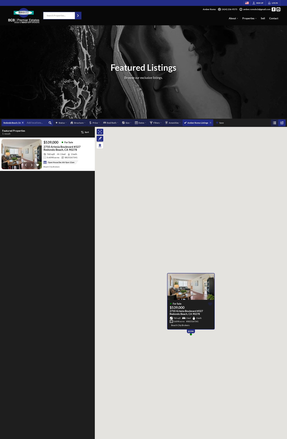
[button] (78, 15)
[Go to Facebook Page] (274, 9)
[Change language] (246, 3)
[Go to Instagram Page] (278, 9)
